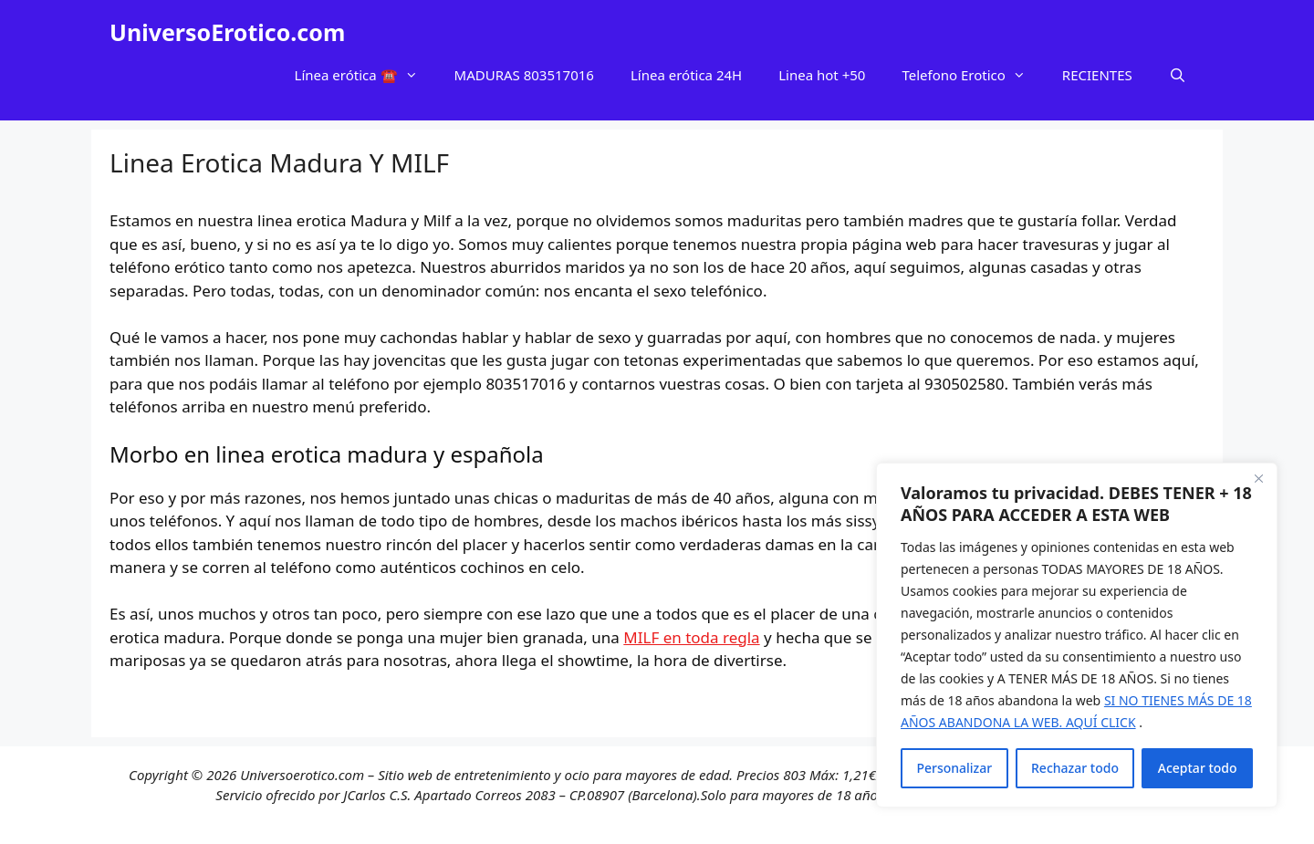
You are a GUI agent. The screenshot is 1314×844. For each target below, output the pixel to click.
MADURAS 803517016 (524, 75)
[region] (1077, 635)
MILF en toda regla (691, 637)
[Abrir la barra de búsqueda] (1177, 74)
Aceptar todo (1197, 767)
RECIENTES (1097, 75)
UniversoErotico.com (227, 31)
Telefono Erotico (972, 74)
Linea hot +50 (821, 75)
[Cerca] (1258, 478)
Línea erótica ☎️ (365, 74)
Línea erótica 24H (686, 75)
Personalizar (954, 767)
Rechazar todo (1075, 767)
